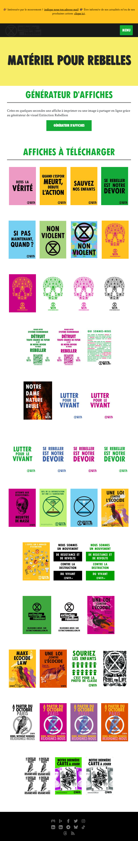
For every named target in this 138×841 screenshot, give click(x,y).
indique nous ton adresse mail (61, 9)
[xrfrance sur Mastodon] (53, 820)
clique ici (79, 13)
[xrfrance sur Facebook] (68, 820)
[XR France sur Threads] (65, 833)
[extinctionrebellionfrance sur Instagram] (83, 820)
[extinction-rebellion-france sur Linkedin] (60, 826)
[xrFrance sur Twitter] (76, 820)
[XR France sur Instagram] (68, 826)
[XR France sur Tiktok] (83, 826)
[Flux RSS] (72, 833)
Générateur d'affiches (69, 125)
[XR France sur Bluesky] (76, 826)
